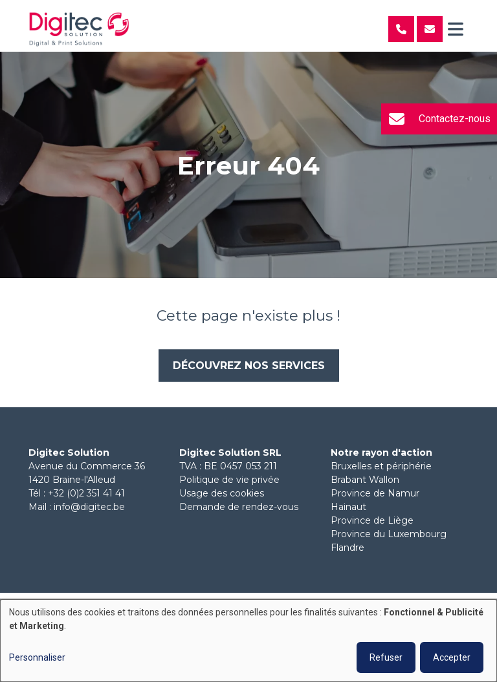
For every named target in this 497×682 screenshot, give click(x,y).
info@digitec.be (89, 507)
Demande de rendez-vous (238, 507)
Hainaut (348, 507)
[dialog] (248, 640)
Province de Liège (372, 520)
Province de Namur (375, 493)
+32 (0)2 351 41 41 (86, 493)
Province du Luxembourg (389, 534)
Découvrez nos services (249, 365)
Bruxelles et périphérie (381, 466)
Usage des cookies (221, 493)
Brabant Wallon (365, 479)
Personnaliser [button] (37, 657)
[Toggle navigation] (456, 29)
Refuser (386, 657)
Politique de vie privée (229, 479)
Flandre (347, 547)
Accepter (451, 657)
